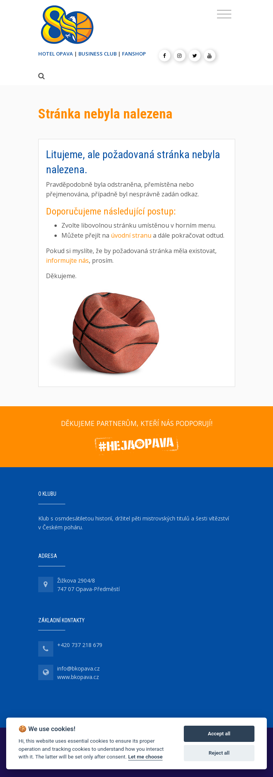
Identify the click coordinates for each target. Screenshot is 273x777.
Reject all (219, 753)
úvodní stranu (131, 235)
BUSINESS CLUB (97, 53)
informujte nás (67, 260)
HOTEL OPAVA (55, 53)
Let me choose (145, 756)
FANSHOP (134, 53)
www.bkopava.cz (78, 677)
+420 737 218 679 (79, 645)
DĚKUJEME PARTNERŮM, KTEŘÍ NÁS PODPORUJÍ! (136, 423)
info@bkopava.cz (78, 668)
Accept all (219, 733)
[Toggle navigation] (224, 14)
